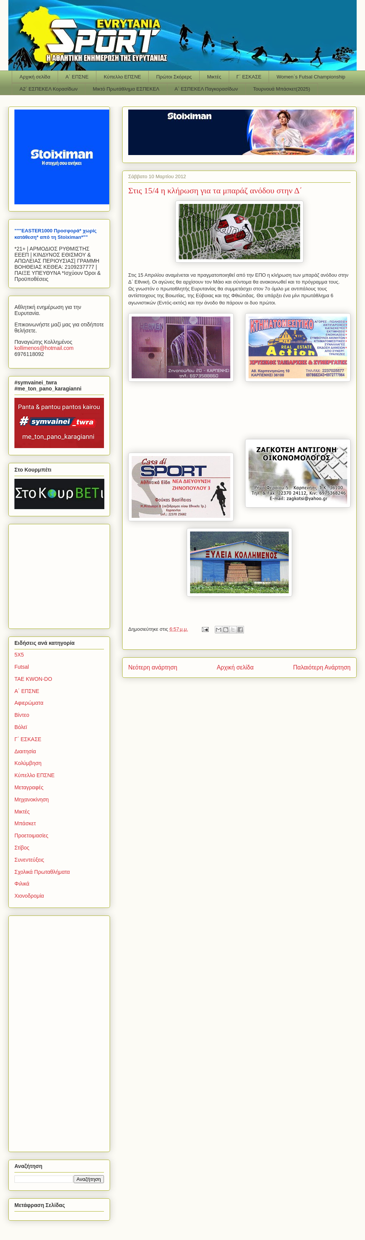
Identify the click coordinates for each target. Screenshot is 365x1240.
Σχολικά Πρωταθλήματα (42, 872)
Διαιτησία (25, 751)
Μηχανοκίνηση (31, 799)
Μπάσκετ (25, 823)
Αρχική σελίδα (35, 77)
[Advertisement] (61, 574)
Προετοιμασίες (31, 835)
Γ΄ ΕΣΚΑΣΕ (248, 77)
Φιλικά (21, 884)
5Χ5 (19, 655)
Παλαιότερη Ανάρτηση (322, 667)
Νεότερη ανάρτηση (152, 667)
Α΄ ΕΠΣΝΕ (77, 77)
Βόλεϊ (20, 727)
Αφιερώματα (28, 703)
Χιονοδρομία (29, 896)
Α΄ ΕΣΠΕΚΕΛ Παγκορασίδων (206, 89)
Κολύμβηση (27, 763)
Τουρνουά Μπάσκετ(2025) (281, 89)
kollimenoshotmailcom (44, 348)
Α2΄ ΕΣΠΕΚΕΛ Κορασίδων (49, 89)
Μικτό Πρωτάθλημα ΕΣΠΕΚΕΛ (126, 89)
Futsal (21, 667)
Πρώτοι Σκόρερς (174, 77)
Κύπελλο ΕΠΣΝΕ (122, 77)
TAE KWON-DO (33, 679)
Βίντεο (21, 715)
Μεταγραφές (28, 787)
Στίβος (21, 848)
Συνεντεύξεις (29, 860)
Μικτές (214, 77)
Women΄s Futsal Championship (311, 77)
